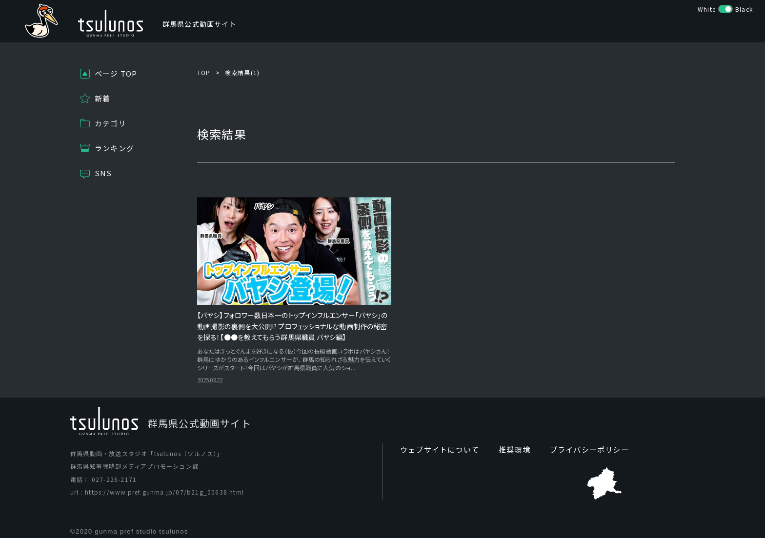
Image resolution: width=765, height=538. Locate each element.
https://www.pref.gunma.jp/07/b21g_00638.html (164, 484)
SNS (103, 173)
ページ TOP (116, 73)
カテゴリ (110, 123)
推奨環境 (508, 442)
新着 (102, 98)
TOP (204, 72)
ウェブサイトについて (437, 442)
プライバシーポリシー (580, 442)
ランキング (114, 148)
